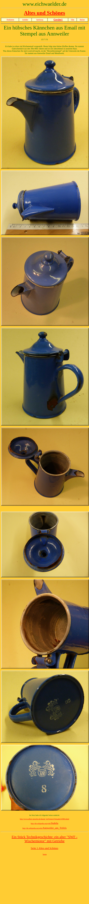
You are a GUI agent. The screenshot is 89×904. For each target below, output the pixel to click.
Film (72, 20)
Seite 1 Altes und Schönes (44, 848)
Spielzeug (39, 20)
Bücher (82, 20)
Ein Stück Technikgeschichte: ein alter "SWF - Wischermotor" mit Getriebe (44, 839)
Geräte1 (58, 19)
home (45, 854)
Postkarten (10, 20)
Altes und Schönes (44, 13)
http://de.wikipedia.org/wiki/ (44, 823)
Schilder (25, 20)
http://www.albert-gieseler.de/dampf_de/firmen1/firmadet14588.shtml (44, 819)
